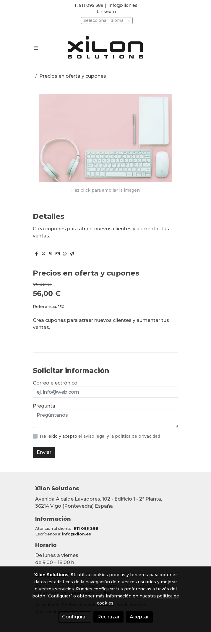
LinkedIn (106, 11)
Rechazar (108, 617)
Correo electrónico (55, 383)
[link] (105, 48)
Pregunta (44, 406)
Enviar (44, 452)
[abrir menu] (36, 48)
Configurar (74, 617)
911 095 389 (86, 528)
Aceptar (139, 617)
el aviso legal (92, 436)
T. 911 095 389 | (90, 5)
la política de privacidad (135, 436)
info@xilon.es (122, 5)
